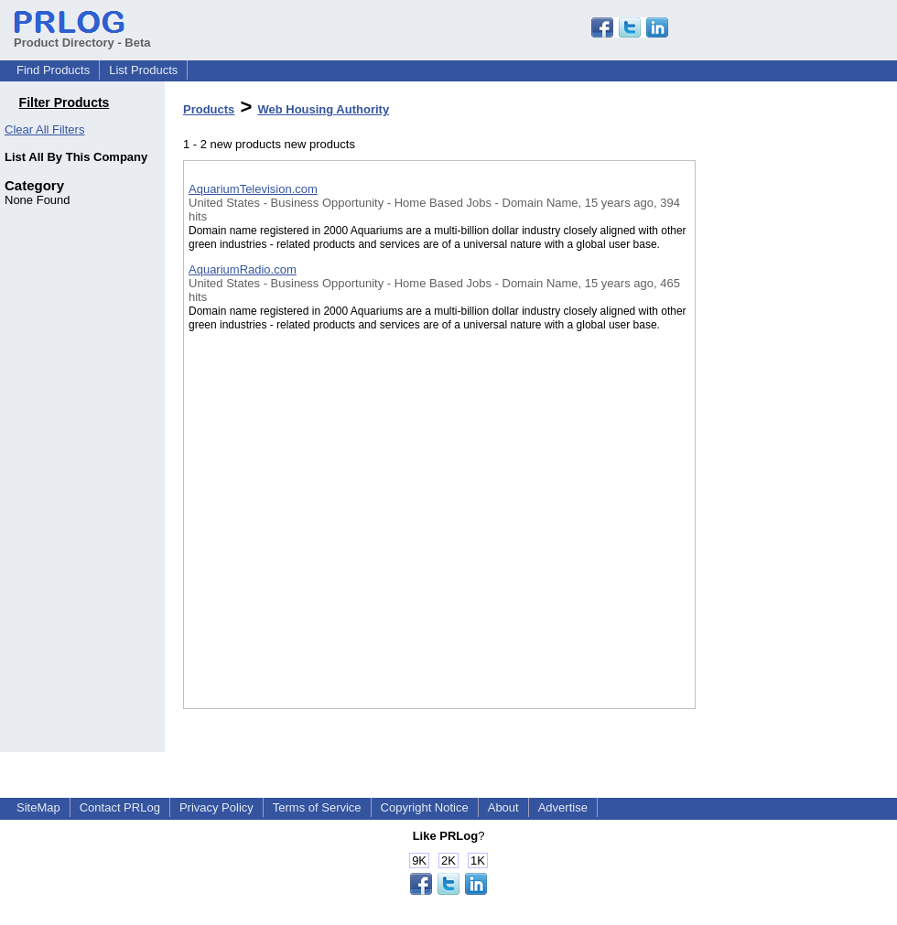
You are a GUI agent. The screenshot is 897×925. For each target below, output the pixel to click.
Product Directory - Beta (82, 35)
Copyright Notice (425, 807)
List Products (143, 70)
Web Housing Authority (323, 109)
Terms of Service (317, 807)
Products (208, 109)
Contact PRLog (120, 807)
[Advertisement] (787, 474)
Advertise (563, 807)
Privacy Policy (216, 807)
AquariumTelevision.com (253, 189)
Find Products (53, 70)
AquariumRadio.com (243, 269)
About (503, 807)
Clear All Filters (44, 129)
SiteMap (38, 807)
